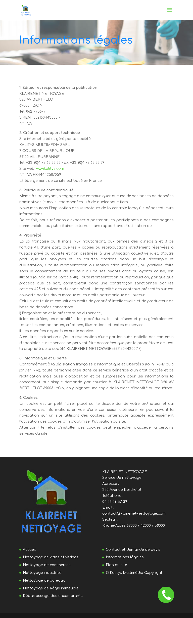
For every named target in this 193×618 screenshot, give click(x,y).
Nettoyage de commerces (47, 565)
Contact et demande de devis (133, 550)
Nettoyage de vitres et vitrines (50, 557)
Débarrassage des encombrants (53, 596)
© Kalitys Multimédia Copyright (134, 573)
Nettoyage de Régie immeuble (51, 588)
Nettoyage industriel (42, 573)
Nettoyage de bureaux (44, 580)
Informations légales (125, 557)
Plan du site (116, 565)
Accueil (29, 550)
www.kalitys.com (50, 169)
